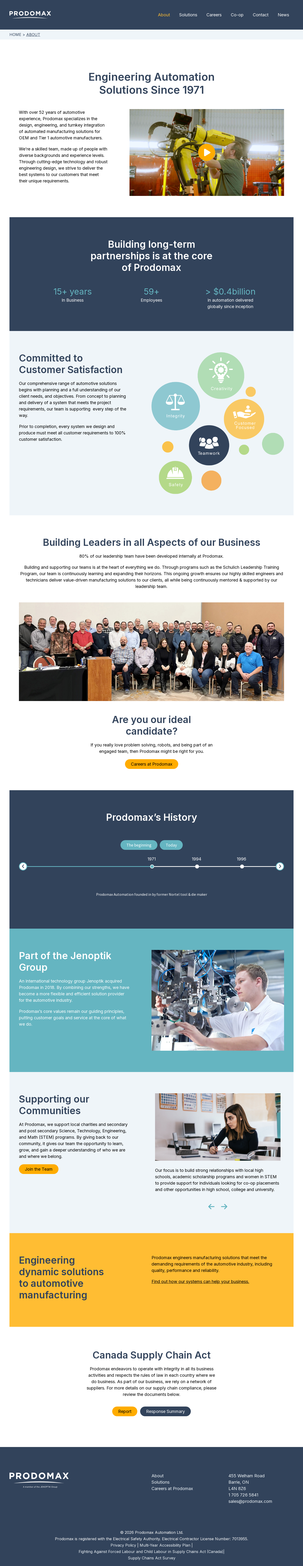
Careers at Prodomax (151, 764)
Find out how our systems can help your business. (200, 1281)
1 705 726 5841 (243, 1494)
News (283, 14)
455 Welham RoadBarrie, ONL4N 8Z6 (246, 1482)
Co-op (238, 14)
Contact (261, 14)
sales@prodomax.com (250, 1501)
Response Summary (166, 1411)
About (168, 14)
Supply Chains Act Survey (151, 1558)
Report (123, 1411)
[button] (211, 1206)
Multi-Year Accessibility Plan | (166, 1545)
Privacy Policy (123, 1545)
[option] (151, 859)
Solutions (191, 14)
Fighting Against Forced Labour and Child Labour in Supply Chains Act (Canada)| (151, 1551)
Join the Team (39, 1169)
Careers (216, 14)
